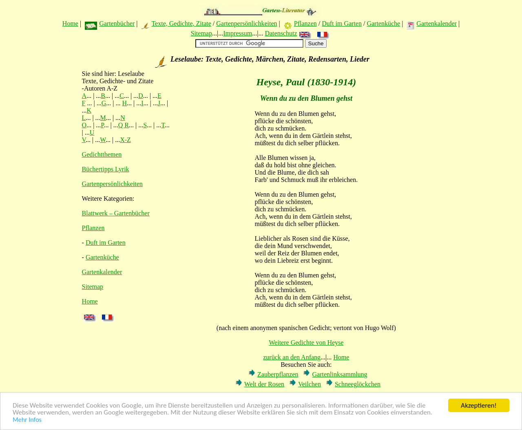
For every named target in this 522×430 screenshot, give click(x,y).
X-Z (125, 139)
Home (70, 23)
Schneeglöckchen (357, 384)
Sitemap (201, 33)
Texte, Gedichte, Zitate (181, 23)
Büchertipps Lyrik (105, 169)
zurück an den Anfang (292, 357)
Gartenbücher (117, 23)
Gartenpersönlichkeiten (246, 23)
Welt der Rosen (264, 384)
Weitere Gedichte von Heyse (306, 342)
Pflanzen (305, 23)
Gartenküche (383, 23)
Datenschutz (281, 33)
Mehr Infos (27, 420)
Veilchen (309, 384)
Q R (123, 125)
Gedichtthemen (102, 154)
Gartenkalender (436, 23)
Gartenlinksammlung (339, 374)
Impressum (237, 33)
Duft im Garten (342, 23)
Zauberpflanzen (277, 374)
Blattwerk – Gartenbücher (116, 213)
